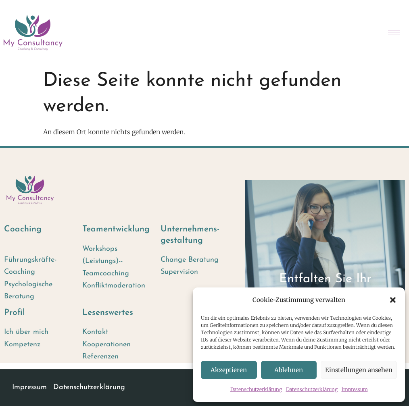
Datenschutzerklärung (256, 389)
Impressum (355, 389)
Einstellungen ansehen (358, 370)
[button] (393, 300)
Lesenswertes (107, 312)
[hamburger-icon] (394, 32)
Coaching (23, 229)
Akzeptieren (229, 370)
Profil (14, 312)
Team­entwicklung (116, 229)
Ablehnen (288, 370)
